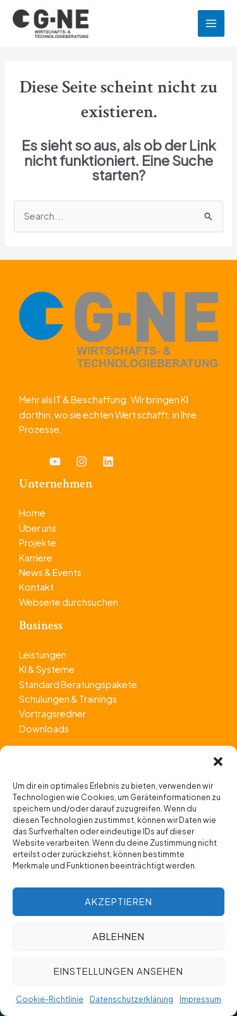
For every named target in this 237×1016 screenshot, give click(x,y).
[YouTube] (55, 461)
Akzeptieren (118, 901)
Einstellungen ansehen (118, 971)
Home (32, 512)
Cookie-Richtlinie (49, 999)
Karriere (35, 557)
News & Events (50, 572)
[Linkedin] (108, 461)
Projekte (37, 542)
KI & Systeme (47, 669)
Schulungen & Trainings (68, 699)
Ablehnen (118, 936)
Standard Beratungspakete (78, 684)
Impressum (200, 999)
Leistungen (42, 654)
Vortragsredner (52, 713)
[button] (218, 761)
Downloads (44, 728)
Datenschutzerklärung (131, 999)
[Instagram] (81, 461)
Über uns (37, 528)
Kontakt (36, 587)
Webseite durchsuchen (68, 602)
